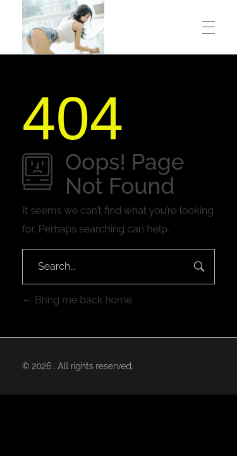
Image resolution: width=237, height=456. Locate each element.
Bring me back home (77, 300)
